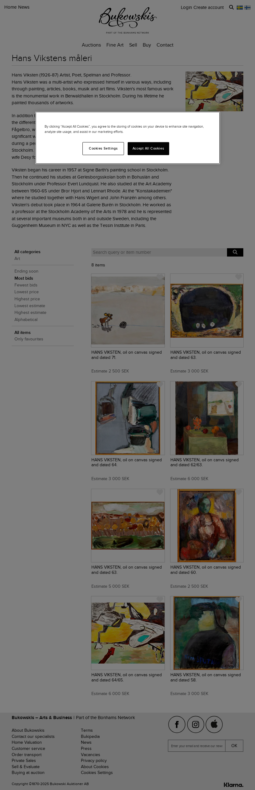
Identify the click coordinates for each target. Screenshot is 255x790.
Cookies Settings (103, 148)
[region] (127, 138)
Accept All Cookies (148, 148)
